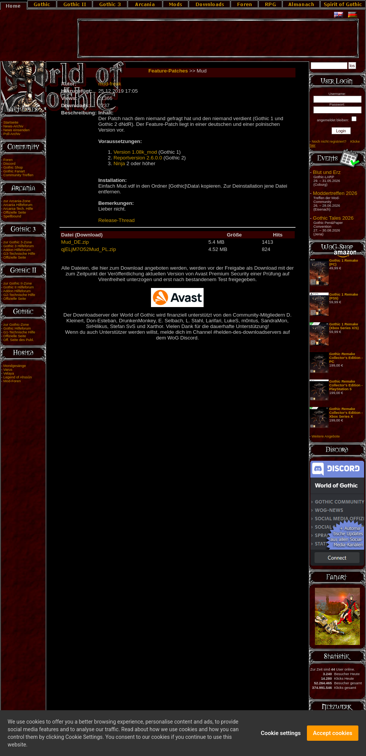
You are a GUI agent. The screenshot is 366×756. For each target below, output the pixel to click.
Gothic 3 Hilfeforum (18, 246)
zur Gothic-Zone (16, 325)
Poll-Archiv (12, 134)
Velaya (8, 373)
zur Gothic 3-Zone (17, 242)
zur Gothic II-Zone (17, 283)
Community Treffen (18, 175)
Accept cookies (332, 737)
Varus (8, 370)
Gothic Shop (13, 167)
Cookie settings (281, 737)
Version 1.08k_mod (135, 152)
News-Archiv (13, 126)
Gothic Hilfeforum (17, 328)
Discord (9, 164)
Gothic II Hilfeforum (18, 287)
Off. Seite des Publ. (18, 340)
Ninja (119, 163)
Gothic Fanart (14, 171)
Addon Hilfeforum (16, 250)
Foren (8, 160)
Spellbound (12, 216)
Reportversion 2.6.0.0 (138, 158)
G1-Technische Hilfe (19, 332)
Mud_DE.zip (75, 242)
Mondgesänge (14, 366)
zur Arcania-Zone (16, 201)
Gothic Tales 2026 (333, 218)
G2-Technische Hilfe (19, 295)
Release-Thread (116, 220)
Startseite (10, 122)
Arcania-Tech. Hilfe (18, 209)
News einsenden (16, 130)
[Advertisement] (218, 38)
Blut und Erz (327, 172)
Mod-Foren (12, 381)
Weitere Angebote (325, 436)
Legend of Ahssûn (17, 377)
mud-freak (109, 84)
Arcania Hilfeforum (17, 205)
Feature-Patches (168, 71)
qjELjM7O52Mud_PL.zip (88, 249)
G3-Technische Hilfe (19, 254)
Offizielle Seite (14, 212)
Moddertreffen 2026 (335, 193)
